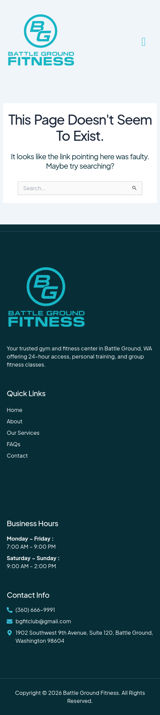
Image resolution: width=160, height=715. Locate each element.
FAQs (14, 444)
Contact (17, 455)
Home (15, 409)
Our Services (23, 432)
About (15, 421)
